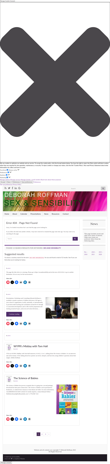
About (14, 214)
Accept (3, 182)
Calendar (23, 214)
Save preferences (27, 182)
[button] (55, 82)
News (46, 214)
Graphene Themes (19, 458)
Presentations (36, 214)
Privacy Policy (17, 184)
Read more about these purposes (51, 180)
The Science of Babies (26, 378)
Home (7, 214)
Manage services (15, 180)
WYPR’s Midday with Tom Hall (31, 346)
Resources (55, 214)
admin (9, 268)
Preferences (16, 182)
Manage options (5, 180)
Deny (8, 182)
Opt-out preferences (6, 184)
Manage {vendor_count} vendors (30, 180)
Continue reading (14, 314)
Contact (66, 214)
